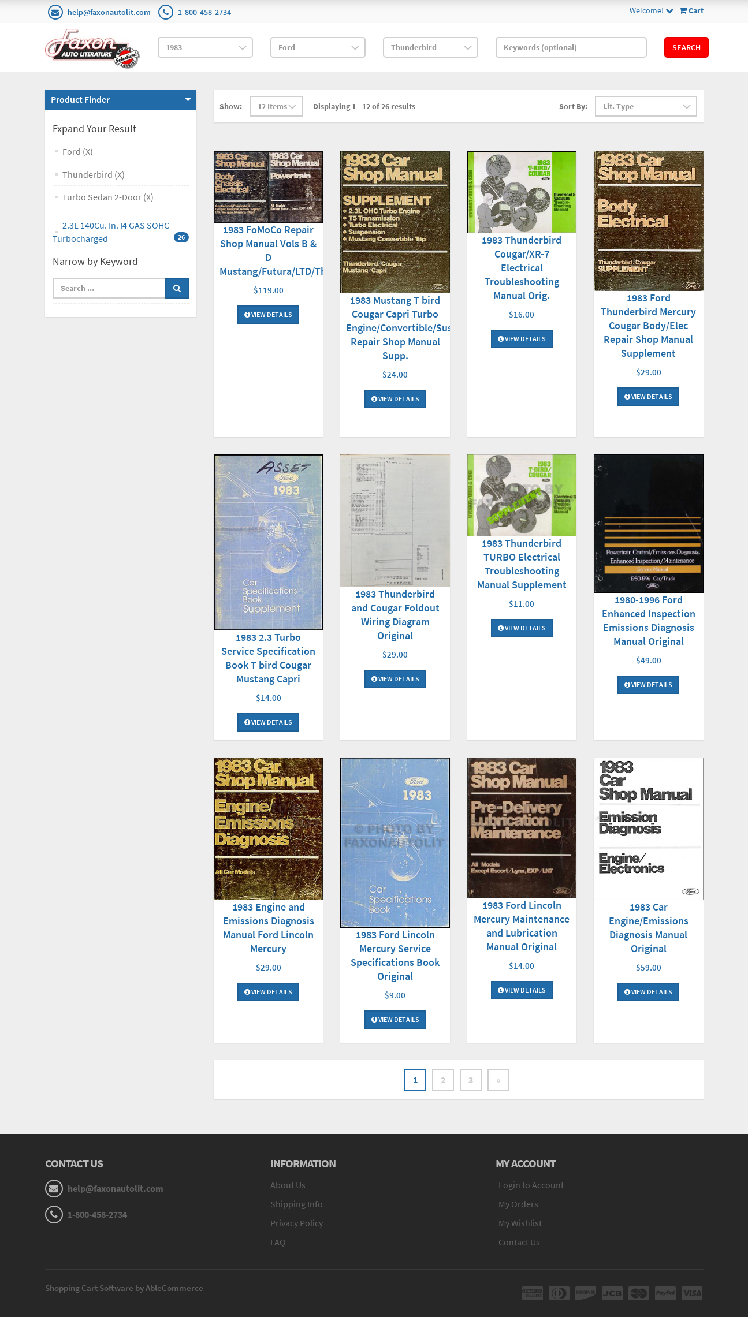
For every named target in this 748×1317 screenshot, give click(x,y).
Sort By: (573, 106)
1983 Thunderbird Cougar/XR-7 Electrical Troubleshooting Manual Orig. (521, 267)
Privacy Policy (296, 1223)
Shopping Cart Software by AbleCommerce (124, 1287)
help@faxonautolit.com (109, 12)
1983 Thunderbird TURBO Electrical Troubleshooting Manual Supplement (522, 563)
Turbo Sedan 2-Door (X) (108, 197)
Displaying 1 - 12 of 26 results (364, 106)
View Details (268, 314)
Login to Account (531, 1185)
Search (686, 47)
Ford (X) (77, 151)
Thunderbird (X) (93, 174)
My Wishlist (520, 1223)
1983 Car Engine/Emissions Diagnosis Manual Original (649, 927)
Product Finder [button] (80, 99)
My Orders (518, 1204)
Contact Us (519, 1242)
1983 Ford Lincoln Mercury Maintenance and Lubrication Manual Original (522, 925)
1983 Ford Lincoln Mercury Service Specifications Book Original (395, 955)
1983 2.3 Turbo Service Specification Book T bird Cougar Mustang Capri (268, 657)
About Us (288, 1185)
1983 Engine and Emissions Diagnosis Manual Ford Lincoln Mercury (268, 927)
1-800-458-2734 (204, 12)
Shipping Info (296, 1204)
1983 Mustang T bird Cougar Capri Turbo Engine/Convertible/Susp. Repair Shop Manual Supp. (403, 327)
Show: (230, 106)
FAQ (278, 1242)
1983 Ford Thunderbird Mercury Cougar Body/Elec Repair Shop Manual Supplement (648, 325)
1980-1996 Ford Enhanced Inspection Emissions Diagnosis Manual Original (648, 620)
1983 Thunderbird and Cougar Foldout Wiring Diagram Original (395, 614)
